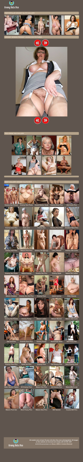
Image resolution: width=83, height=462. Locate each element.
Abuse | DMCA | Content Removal (62, 457)
